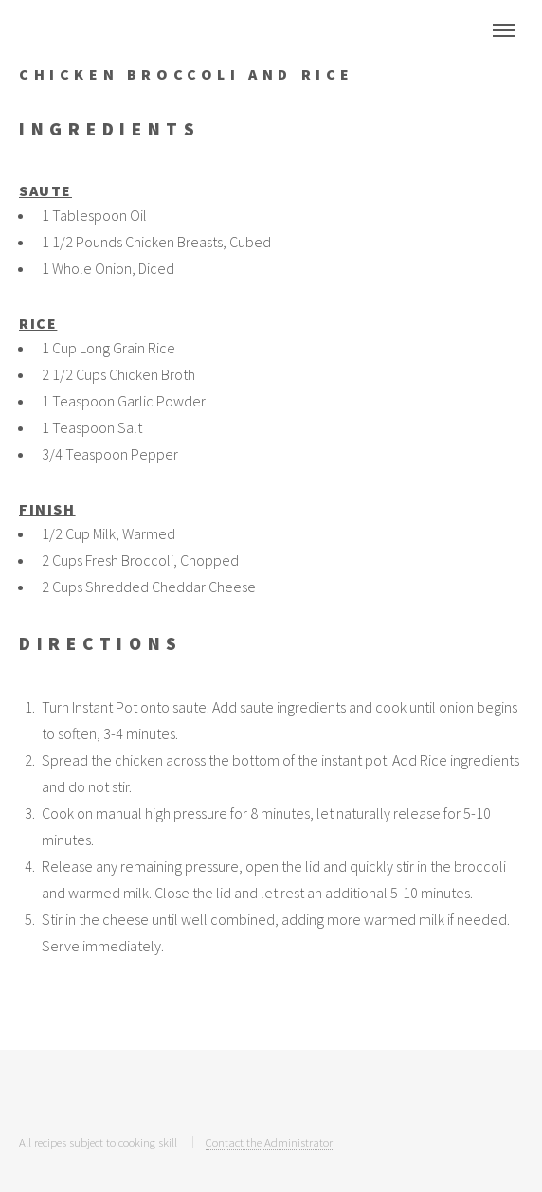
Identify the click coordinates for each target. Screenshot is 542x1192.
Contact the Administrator (269, 1141)
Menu (504, 30)
